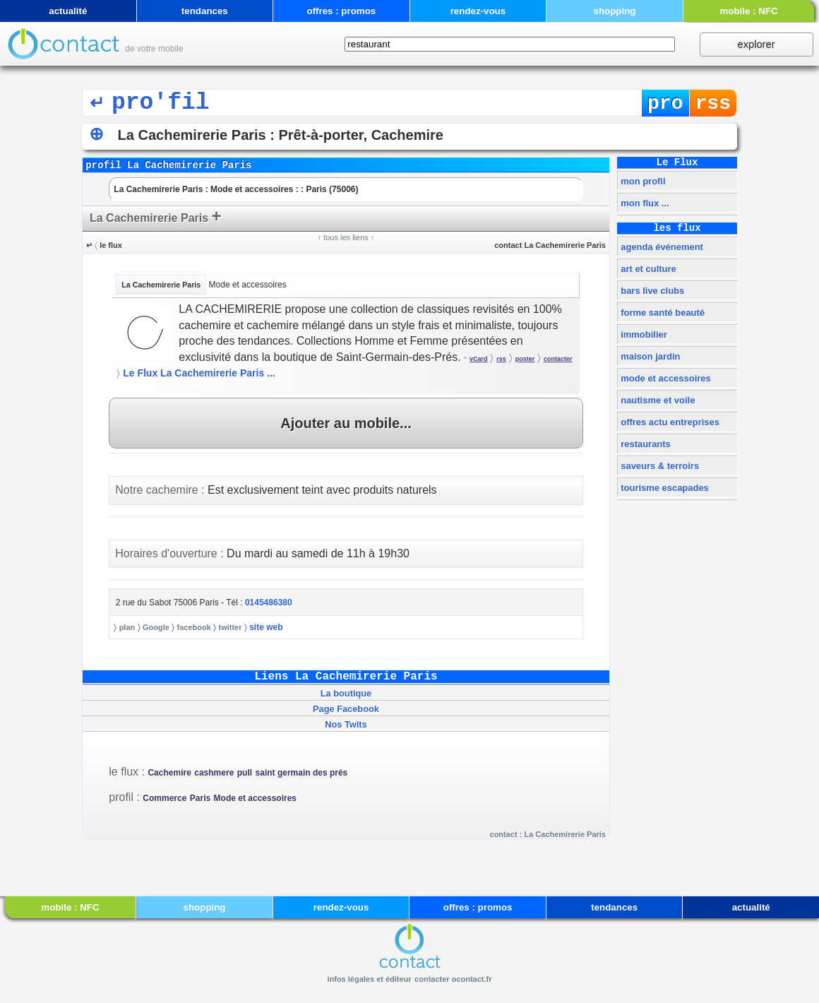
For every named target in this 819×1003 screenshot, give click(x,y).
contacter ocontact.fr (452, 979)
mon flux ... (643, 203)
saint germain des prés (302, 773)
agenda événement (660, 247)
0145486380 (268, 602)
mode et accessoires (664, 378)
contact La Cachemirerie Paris (550, 245)
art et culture (647, 268)
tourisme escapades (663, 487)
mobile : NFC (748, 11)
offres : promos (341, 11)
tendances (204, 11)
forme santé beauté (661, 312)
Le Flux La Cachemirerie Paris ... (199, 373)
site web (265, 627)
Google (156, 627)
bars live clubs (651, 290)
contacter (558, 358)
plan (127, 627)
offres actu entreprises (668, 422)
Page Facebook (346, 709)
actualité (68, 11)
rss (713, 103)
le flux (111, 245)
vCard (479, 358)
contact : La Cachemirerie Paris (548, 834)
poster (525, 358)
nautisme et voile (656, 400)
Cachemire (169, 773)
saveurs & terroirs (658, 466)
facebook (194, 627)
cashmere (214, 773)
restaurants (644, 444)
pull (244, 773)
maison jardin (649, 356)
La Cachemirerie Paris (156, 215)
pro (665, 103)
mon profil (642, 181)
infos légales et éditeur (369, 979)
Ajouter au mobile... (346, 423)
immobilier (642, 334)
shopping (614, 11)
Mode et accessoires (255, 798)
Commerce (164, 798)
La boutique (346, 693)
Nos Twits (346, 724)
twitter (229, 627)
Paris (200, 798)
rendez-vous (478, 11)
